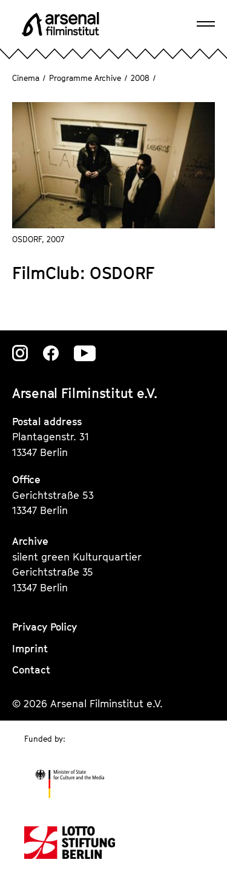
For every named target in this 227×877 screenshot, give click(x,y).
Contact (31, 670)
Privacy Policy (44, 627)
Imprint (30, 649)
